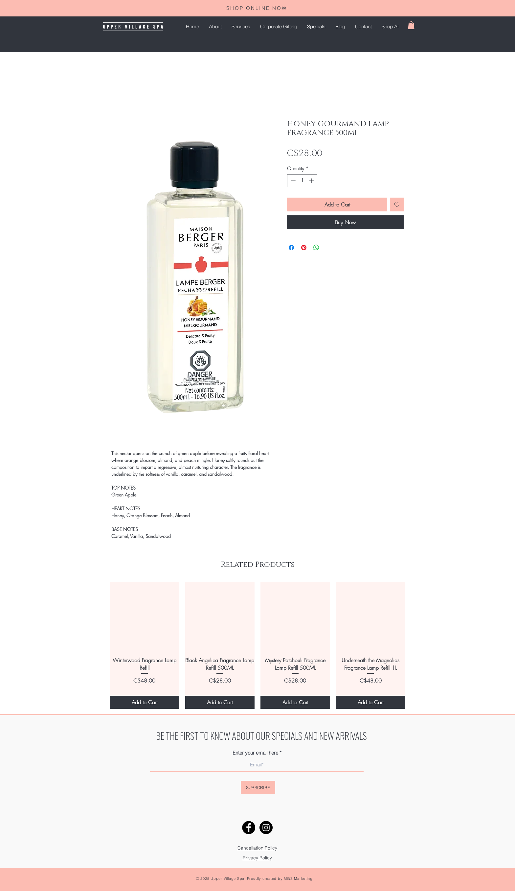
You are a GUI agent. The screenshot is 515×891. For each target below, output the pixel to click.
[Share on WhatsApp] (316, 248)
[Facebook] (248, 827)
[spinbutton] (302, 181)
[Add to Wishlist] (397, 204)
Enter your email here (255, 752)
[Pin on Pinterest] (304, 248)
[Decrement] (292, 181)
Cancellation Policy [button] (257, 848)
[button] (241, 27)
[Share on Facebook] (291, 248)
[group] (257, 645)
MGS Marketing (298, 878)
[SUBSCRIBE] (258, 787)
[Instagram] (266, 827)
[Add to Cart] (144, 702)
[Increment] (312, 181)
